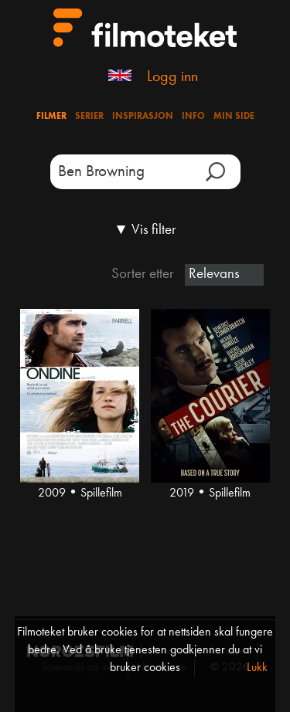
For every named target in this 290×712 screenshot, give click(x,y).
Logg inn (172, 77)
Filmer (51, 116)
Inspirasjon (142, 116)
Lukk (257, 668)
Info (193, 116)
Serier (89, 116)
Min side (233, 116)
